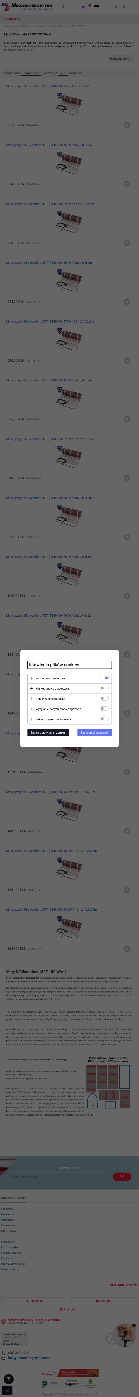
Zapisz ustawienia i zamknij (48, 732)
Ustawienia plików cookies (53, 664)
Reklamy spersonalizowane (53, 719)
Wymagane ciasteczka (50, 678)
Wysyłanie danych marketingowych (58, 709)
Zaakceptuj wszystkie (94, 732)
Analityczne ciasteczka (50, 698)
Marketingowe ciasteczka (52, 688)
